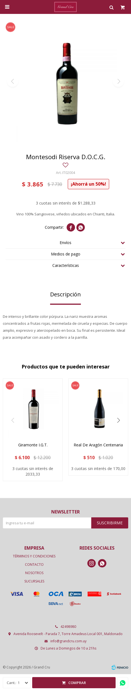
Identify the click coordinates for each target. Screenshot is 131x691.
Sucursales (34, 581)
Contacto (34, 564)
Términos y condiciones (34, 556)
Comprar (77, 682)
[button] (118, 420)
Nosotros (34, 572)
